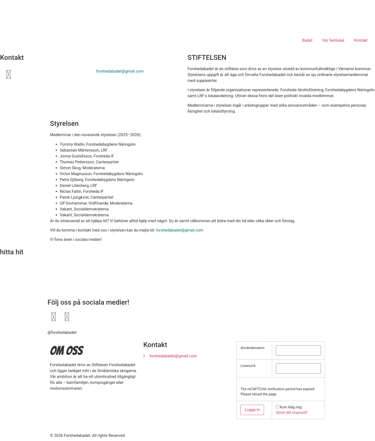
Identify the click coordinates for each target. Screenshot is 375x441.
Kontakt (361, 40)
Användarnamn (252, 348)
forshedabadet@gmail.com (120, 71)
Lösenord (247, 366)
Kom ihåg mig (291, 407)
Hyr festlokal (333, 40)
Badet (307, 40)
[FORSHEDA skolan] (187, 278)
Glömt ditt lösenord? (292, 413)
